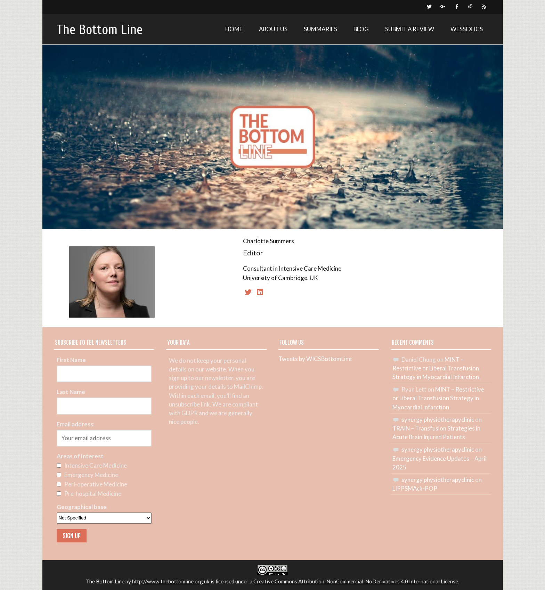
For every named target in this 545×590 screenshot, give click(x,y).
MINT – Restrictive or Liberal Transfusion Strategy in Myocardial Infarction (435, 368)
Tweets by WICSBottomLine (315, 358)
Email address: (76, 424)
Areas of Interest (80, 456)
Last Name (71, 391)
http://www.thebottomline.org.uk (171, 581)
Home (234, 29)
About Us (273, 29)
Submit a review (409, 29)
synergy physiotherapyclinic (437, 419)
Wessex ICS (466, 29)
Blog (361, 29)
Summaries (320, 29)
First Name (71, 359)
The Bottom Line (100, 30)
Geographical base (82, 506)
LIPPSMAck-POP (414, 488)
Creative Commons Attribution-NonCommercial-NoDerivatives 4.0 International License (355, 581)
